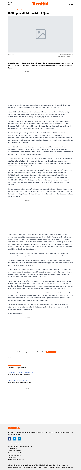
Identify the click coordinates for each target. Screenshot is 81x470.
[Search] (69, 4)
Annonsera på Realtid (15, 453)
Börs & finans (20, 10)
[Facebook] (9, 438)
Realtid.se (11, 10)
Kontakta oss (12, 457)
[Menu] (72, 4)
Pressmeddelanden (14, 455)
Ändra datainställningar (16, 460)
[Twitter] (14, 438)
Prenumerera (51, 352)
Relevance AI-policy (14, 451)
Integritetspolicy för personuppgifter (20, 446)
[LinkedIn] (19, 438)
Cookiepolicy (12, 448)
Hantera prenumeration (16, 444)
